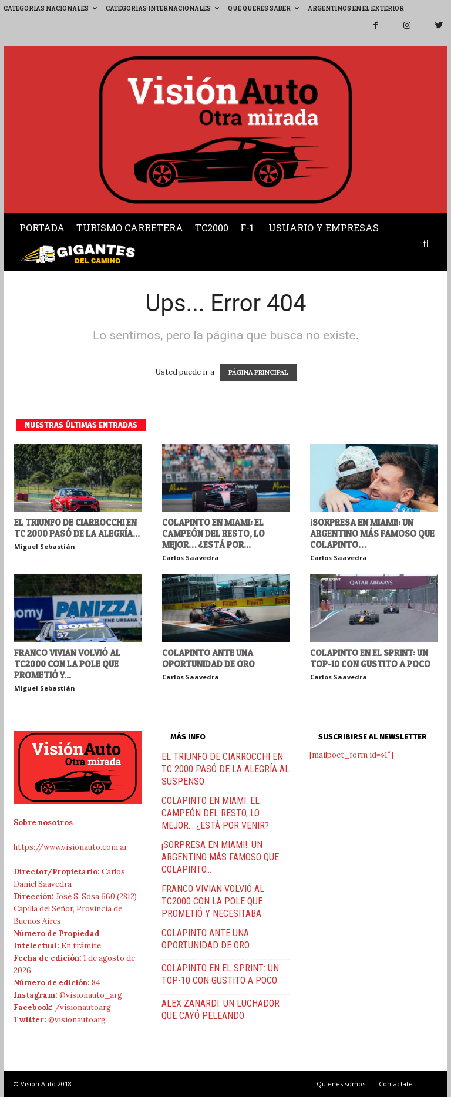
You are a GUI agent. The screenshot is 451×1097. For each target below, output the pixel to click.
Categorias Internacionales (162, 8)
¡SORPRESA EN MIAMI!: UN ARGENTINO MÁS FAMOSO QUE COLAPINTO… (372, 533)
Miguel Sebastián (44, 546)
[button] (429, 244)
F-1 (247, 227)
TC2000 (211, 227)
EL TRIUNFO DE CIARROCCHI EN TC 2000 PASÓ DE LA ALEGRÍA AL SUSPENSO (225, 769)
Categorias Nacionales (50, 8)
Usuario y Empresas (323, 227)
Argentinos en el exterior (356, 8)
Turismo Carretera (129, 227)
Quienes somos (341, 1083)
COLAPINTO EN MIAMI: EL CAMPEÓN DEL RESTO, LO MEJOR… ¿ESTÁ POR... (213, 533)
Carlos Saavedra (190, 557)
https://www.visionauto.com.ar (70, 847)
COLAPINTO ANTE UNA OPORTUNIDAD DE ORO (208, 658)
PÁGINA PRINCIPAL (258, 372)
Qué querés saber (263, 8)
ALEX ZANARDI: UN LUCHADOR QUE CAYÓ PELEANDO (220, 1009)
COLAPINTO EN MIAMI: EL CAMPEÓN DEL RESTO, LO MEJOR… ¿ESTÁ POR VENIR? (215, 813)
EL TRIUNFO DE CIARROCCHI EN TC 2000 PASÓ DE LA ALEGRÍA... (77, 528)
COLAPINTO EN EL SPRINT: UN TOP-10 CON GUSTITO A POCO (370, 658)
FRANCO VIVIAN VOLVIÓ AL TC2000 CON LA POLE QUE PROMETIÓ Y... (67, 664)
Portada (42, 227)
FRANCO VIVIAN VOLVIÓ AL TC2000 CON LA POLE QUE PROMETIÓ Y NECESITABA (212, 901)
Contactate (396, 1083)
